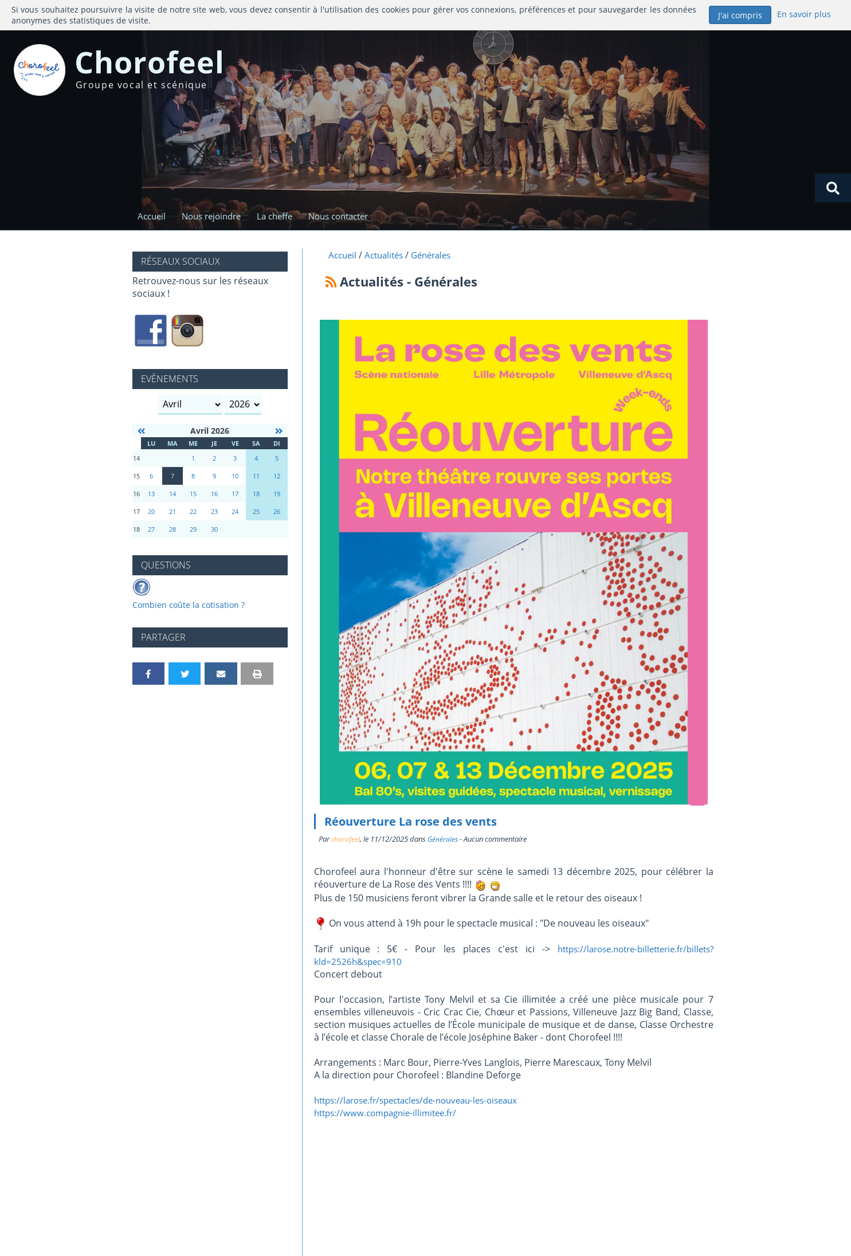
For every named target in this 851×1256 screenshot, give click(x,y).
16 (214, 495)
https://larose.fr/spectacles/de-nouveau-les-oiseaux (425, 1102)
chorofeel (345, 841)
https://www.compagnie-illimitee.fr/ (390, 1115)
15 (193, 495)
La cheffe (280, 216)
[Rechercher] (832, 188)
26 (276, 513)
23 (214, 513)
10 (235, 477)
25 (256, 513)
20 (151, 513)
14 (172, 495)
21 (172, 513)
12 (276, 477)
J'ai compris (740, 15)
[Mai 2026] (278, 432)
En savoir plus (803, 14)
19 (276, 495)
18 (256, 495)
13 (151, 495)
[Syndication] (331, 283)
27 (151, 531)
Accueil (152, 216)
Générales (444, 841)
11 (256, 477)
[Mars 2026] (142, 432)
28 (172, 531)
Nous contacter (347, 216)
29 (193, 531)
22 (193, 513)
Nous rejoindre (214, 216)
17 (235, 495)
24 (235, 513)
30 (214, 531)
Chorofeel (167, 66)
